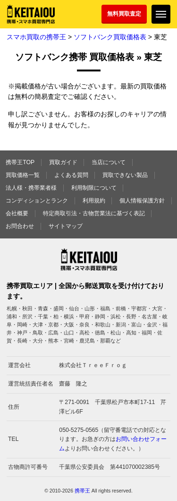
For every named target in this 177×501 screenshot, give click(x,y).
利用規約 (94, 200)
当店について (109, 162)
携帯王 (82, 490)
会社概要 (17, 213)
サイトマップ (66, 226)
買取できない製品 (125, 175)
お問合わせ (20, 226)
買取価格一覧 (23, 175)
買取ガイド (63, 162)
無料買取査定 (124, 13)
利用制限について (94, 188)
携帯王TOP (20, 162)
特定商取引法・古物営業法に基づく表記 (94, 213)
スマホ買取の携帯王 (36, 37)
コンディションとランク (37, 200)
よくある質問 (71, 175)
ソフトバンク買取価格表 (110, 37)
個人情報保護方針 (142, 200)
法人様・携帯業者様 (31, 188)
